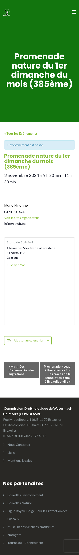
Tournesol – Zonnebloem (25, 543)
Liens (11, 452)
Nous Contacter (19, 444)
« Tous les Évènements (20, 133)
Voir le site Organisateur (21, 218)
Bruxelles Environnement (25, 495)
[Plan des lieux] (39, 296)
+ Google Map (16, 265)
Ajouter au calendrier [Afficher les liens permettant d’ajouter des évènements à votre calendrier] (29, 340)
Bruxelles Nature (19, 503)
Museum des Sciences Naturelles (31, 527)
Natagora (14, 535)
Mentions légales (19, 460)
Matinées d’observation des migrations (21, 370)
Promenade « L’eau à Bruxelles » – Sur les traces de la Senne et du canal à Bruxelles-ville (57, 373)
